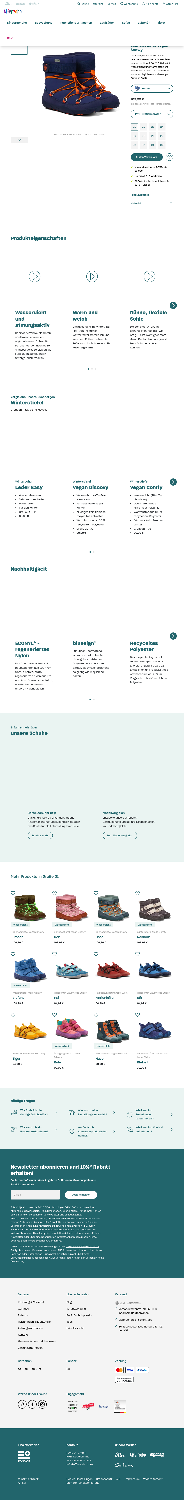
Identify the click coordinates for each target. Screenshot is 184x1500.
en (26, 1369)
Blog (69, 1302)
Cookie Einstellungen (79, 1479)
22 (143, 126)
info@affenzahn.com (68, 1237)
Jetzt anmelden (81, 1194)
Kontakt (23, 1334)
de (19, 1369)
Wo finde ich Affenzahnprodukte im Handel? (87, 1131)
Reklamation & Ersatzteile (34, 1321)
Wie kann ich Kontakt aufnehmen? (144, 1129)
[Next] (173, 305)
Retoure (23, 1315)
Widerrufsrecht (153, 1479)
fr (33, 1369)
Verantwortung (76, 1308)
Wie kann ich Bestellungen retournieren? (140, 1114)
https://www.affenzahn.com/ (82, 1246)
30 (143, 145)
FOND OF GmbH (76, 1452)
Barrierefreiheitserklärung (82, 1482)
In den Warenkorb (147, 157)
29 (134, 145)
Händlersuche (75, 1328)
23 (152, 126)
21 (134, 126)
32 (162, 145)
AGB (118, 1479)
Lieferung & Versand (31, 1302)
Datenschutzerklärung (48, 1240)
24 (162, 126)
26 (143, 136)
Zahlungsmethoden (30, 1328)
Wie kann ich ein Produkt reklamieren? (29, 1129)
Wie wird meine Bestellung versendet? (87, 1112)
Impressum (132, 1479)
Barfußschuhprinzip (78, 1315)
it (40, 1369)
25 (134, 136)
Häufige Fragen (23, 1101)
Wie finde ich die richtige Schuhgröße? (29, 1112)
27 (152, 136)
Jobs (69, 1321)
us (68, 1369)
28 (162, 136)
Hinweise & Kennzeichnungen (37, 1341)
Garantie (23, 1308)
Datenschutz (104, 1479)
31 (152, 145)
